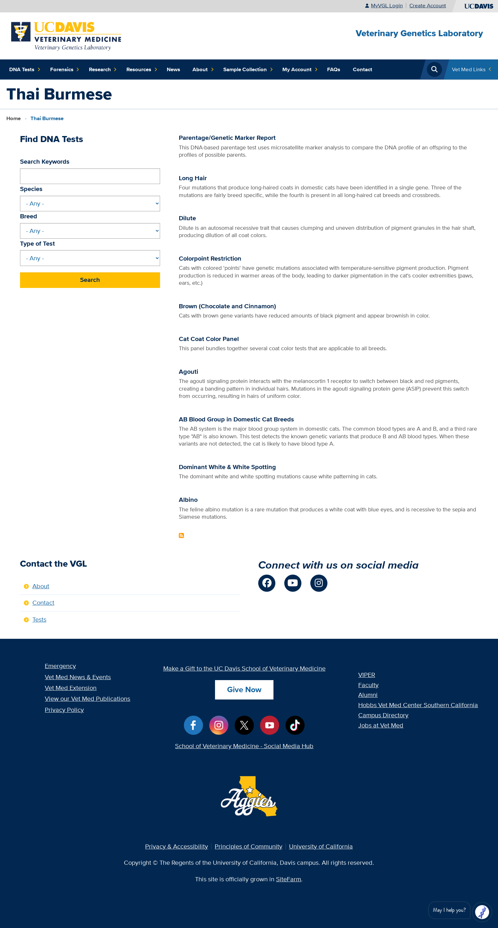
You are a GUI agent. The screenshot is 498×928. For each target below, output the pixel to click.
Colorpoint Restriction (210, 258)
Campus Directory (383, 715)
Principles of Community (248, 846)
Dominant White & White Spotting (227, 467)
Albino (188, 499)
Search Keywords (45, 161)
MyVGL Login (387, 5)
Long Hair (193, 178)
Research (103, 69)
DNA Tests (25, 69)
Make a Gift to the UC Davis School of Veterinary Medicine (244, 668)
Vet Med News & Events (78, 676)
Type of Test (37, 243)
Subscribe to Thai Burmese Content (181, 535)
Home (13, 118)
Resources (142, 69)
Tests (39, 619)
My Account (300, 69)
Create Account (427, 5)
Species (31, 189)
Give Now (244, 689)
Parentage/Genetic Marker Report (227, 137)
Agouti (188, 371)
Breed (28, 216)
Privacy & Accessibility (176, 846)
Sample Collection (248, 69)
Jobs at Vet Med (380, 725)
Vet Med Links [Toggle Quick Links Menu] (469, 69)
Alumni (368, 694)
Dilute (187, 218)
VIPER (366, 674)
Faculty (368, 684)
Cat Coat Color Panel (209, 339)
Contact (362, 69)
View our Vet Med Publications (87, 698)
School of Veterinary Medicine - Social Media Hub (244, 745)
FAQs (333, 69)
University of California (321, 846)
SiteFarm (288, 879)
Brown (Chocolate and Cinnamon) (227, 306)
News (173, 69)
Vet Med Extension (71, 687)
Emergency (60, 665)
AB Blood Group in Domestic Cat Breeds (236, 419)
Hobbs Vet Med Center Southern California (418, 704)
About (203, 69)
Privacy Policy (64, 709)
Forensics (65, 69)
